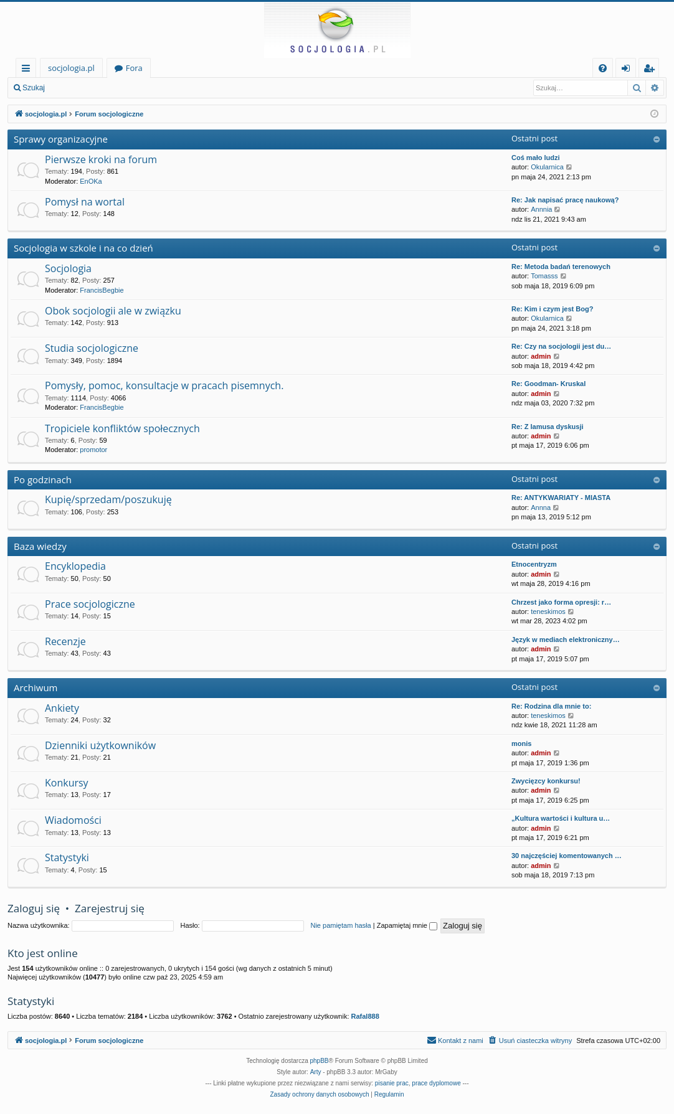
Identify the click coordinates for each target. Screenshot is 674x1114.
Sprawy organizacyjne (61, 139)
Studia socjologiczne (91, 348)
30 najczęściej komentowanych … (566, 855)
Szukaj (33, 87)
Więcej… (28, 70)
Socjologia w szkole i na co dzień (83, 248)
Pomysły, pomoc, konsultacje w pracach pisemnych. (164, 385)
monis (521, 743)
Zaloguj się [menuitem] (628, 70)
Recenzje (65, 641)
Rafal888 (365, 1016)
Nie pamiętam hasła (340, 925)
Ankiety (62, 708)
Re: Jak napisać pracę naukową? (565, 200)
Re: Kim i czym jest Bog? (552, 309)
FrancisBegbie (101, 290)
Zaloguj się (81, 87)
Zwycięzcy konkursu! (546, 781)
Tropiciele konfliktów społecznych (122, 428)
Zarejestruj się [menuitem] (652, 70)
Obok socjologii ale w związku (113, 311)
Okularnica (547, 167)
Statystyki (67, 857)
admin (541, 356)
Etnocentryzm (534, 564)
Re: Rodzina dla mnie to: (551, 706)
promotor (93, 449)
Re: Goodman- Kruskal (548, 383)
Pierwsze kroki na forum (101, 159)
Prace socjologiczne (90, 604)
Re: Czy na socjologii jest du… (561, 346)
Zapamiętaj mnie (407, 925)
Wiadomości (73, 820)
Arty (315, 1072)
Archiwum (36, 687)
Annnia (541, 209)
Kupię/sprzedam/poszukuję (108, 499)
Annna (541, 507)
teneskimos (548, 611)
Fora (134, 67)
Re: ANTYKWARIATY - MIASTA (560, 497)
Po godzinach (43, 479)
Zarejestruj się (141, 87)
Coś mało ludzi (535, 157)
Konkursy (66, 783)
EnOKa (91, 181)
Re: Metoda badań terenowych (560, 266)
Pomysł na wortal (85, 202)
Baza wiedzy (40, 546)
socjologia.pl (71, 67)
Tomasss (544, 276)
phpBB (319, 1060)
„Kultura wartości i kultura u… (560, 818)
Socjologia (68, 268)
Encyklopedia (75, 566)
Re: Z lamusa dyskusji (547, 426)
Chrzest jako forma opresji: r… (561, 602)
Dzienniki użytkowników (100, 745)
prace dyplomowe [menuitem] (436, 1083)
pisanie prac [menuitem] (392, 1083)
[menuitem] (602, 68)
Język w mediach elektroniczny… (565, 639)
